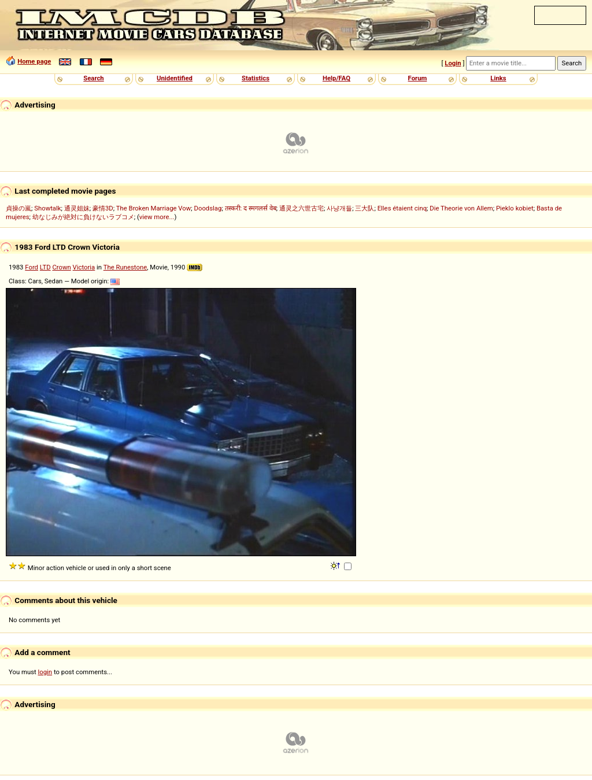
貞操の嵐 (18, 208)
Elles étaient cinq (402, 208)
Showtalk (47, 208)
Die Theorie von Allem (461, 208)
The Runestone (125, 267)
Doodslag (208, 208)
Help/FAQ (336, 78)
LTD (45, 267)
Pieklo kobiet (515, 208)
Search (93, 78)
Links (498, 78)
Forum (417, 78)
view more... (157, 217)
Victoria (84, 267)
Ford (31, 267)
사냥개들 (339, 208)
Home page (34, 61)
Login (453, 63)
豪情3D (102, 208)
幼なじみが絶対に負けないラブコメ (83, 217)
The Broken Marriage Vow (153, 208)
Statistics (255, 78)
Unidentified (175, 78)
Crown (61, 267)
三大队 (364, 208)
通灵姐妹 (77, 208)
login (45, 672)
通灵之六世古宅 (301, 208)
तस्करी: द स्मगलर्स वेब (250, 208)
